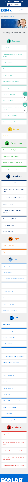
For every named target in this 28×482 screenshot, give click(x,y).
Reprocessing (6, 324)
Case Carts (6, 381)
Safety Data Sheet (17, 4)
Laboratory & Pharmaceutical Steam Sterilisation (12, 211)
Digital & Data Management (10, 115)
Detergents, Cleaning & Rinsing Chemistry (13, 197)
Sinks (4, 369)
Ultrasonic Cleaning (8, 204)
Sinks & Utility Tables (8, 100)
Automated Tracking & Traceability (11, 401)
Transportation (6, 394)
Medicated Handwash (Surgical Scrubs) (13, 450)
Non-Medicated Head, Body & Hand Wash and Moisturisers (14, 458)
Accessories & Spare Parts (10, 122)
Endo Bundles (6, 47)
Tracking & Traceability (8, 69)
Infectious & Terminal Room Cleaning (12, 162)
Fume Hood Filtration (8, 225)
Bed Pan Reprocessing (9, 337)
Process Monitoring (8, 231)
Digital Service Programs (9, 252)
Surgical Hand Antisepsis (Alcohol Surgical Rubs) (13, 443)
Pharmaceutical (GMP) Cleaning (11, 219)
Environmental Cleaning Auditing (11, 150)
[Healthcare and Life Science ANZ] (6, 10)
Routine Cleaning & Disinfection (11, 156)
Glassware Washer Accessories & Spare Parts (13, 190)
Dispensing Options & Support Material (13, 169)
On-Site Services (7, 75)
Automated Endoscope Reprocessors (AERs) (12, 55)
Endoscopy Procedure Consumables (12, 88)
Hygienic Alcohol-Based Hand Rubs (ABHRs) (12, 435)
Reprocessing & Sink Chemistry (11, 81)
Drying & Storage (7, 62)
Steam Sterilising (7, 350)
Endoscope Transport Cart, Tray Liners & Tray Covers (13, 108)
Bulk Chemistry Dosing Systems (11, 362)
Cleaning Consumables (9, 94)
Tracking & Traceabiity (8, 304)
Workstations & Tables (8, 375)
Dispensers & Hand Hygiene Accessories (13, 465)
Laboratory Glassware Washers (11, 183)
